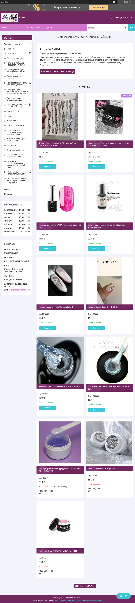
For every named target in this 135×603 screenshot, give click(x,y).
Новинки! (11, 49)
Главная (6, 28)
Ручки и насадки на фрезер (15, 77)
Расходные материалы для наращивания (17, 84)
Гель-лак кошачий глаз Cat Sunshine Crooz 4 (58, 307)
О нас (16, 28)
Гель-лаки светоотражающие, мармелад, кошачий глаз (16, 164)
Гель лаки (11, 53)
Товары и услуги (12, 44)
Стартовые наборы (15, 150)
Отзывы (8, 194)
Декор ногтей (13, 111)
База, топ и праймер (16, 58)
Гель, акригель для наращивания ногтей (16, 64)
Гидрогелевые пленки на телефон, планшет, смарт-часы (16, 180)
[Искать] (124, 27)
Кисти (9, 116)
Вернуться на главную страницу (58, 71)
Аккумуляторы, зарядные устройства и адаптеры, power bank (17, 91)
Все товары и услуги (84, 586)
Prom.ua (79, 598)
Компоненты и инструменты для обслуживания (14, 132)
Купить (47, 167)
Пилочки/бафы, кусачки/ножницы (14, 99)
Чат (123, 596)
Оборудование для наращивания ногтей (16, 70)
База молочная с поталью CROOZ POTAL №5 (59, 386)
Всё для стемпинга (15, 125)
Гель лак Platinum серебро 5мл (101, 468)
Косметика (11, 121)
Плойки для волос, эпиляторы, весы (15, 156)
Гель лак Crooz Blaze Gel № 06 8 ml (103, 307)
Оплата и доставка (32, 28)
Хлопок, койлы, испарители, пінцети (16, 173)
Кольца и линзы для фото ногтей (16, 140)
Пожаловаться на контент (66, 600)
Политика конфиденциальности (89, 600)
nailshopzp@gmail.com (20, 290)
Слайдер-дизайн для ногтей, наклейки (16, 106)
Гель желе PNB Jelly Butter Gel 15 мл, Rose (58, 551)
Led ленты (11, 145)
